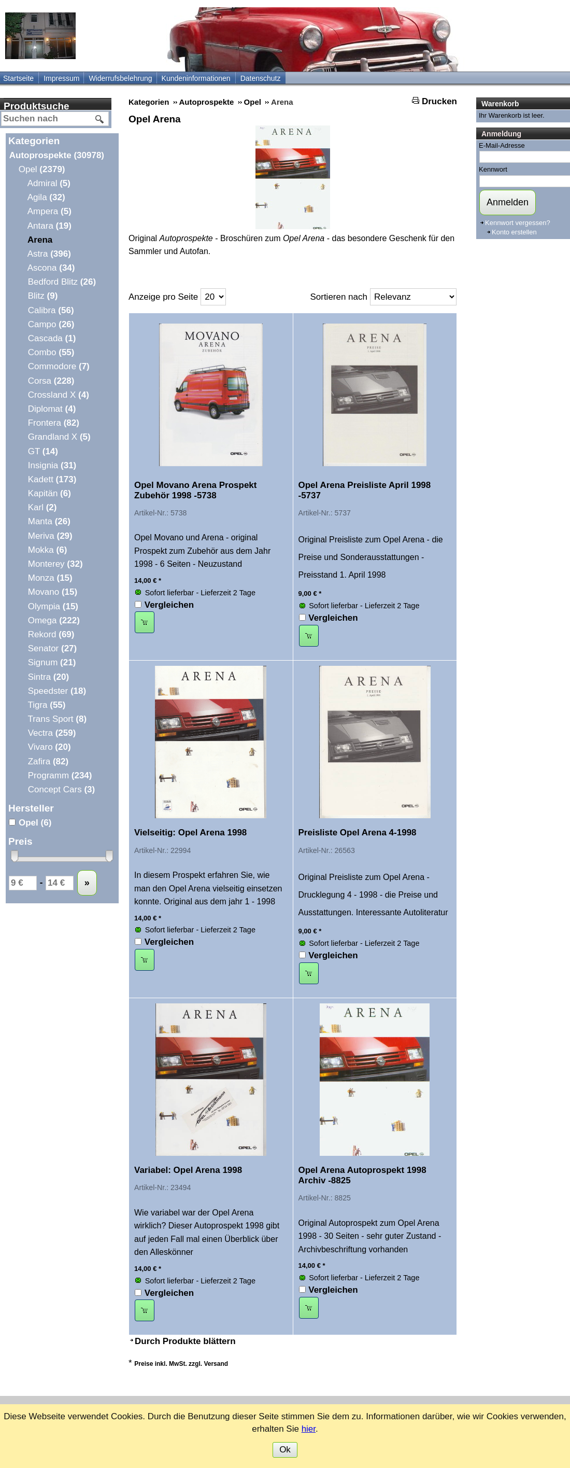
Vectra (51, 733)
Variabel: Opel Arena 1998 (188, 1170)
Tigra (46, 705)
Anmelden (508, 202)
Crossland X (58, 395)
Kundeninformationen (196, 78)
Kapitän (49, 493)
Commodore (58, 366)
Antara (49, 226)
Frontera (53, 423)
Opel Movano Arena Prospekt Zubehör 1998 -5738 (195, 490)
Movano (52, 592)
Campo (50, 324)
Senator (52, 648)
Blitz (42, 296)
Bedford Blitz (61, 282)
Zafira (47, 761)
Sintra (48, 677)
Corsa (50, 381)
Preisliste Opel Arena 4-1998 (357, 832)
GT (42, 451)
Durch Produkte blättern (185, 1341)
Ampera (49, 211)
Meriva (50, 536)
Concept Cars (61, 789)
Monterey (55, 564)
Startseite (18, 78)
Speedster (56, 691)
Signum (51, 662)
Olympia (52, 606)
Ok (285, 1450)
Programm (59, 775)
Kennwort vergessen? (517, 223)
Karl (41, 507)
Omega (53, 620)
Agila (46, 197)
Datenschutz (260, 78)
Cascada (51, 338)
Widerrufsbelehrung (120, 78)
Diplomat (51, 409)
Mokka (47, 550)
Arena (39, 240)
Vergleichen (169, 605)
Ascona (51, 268)
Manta (48, 521)
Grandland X (59, 437)
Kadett (51, 479)
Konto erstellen (514, 232)
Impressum (61, 78)
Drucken (439, 101)
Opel (41, 169)
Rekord (50, 634)
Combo (50, 352)
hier (309, 1429)
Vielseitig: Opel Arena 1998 (190, 832)
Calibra (50, 310)
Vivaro (49, 747)
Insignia (51, 465)
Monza (50, 578)
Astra (49, 254)
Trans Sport (57, 719)
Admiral (48, 183)
